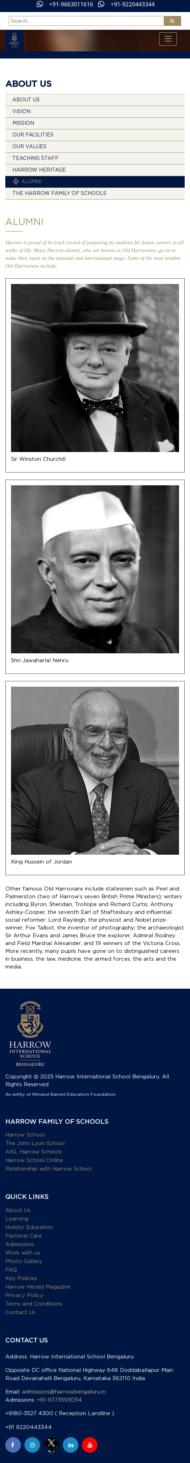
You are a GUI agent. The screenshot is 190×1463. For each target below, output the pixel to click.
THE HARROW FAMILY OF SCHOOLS (59, 193)
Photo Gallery (23, 1261)
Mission (23, 123)
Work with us (22, 1253)
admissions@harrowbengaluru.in (64, 1392)
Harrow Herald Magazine (38, 1287)
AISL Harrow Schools (33, 1152)
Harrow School (25, 1135)
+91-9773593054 (59, 1400)
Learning (16, 1219)
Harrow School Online (34, 1160)
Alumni (31, 181)
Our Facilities (33, 135)
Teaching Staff (35, 158)
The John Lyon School (35, 1143)
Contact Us (20, 1312)
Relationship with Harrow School (48, 1169)
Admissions (19, 1244)
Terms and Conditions (33, 1304)
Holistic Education (29, 1227)
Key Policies (21, 1278)
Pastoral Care (23, 1236)
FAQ (11, 1270)
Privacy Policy (24, 1295)
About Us (26, 99)
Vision (21, 111)
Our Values (29, 146)
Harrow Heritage (39, 170)
